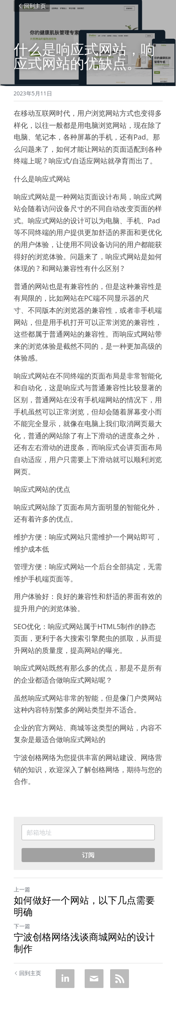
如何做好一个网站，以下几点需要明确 (84, 906)
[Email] (94, 978)
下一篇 (22, 926)
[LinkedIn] (65, 978)
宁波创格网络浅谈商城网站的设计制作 (84, 942)
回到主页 (32, 5)
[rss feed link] (119, 978)
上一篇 (22, 889)
